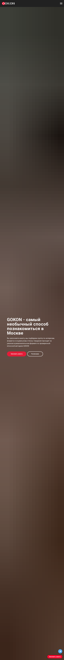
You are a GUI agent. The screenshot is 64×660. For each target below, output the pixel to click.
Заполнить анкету (55, 657)
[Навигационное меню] (61, 3)
